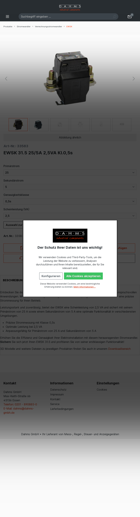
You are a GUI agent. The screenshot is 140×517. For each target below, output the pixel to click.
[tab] (14, 280)
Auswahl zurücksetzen (21, 225)
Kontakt (55, 399)
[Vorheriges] (6, 78)
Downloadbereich (119, 348)
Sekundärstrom (13, 180)
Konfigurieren (51, 276)
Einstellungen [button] (108, 383)
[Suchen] (114, 16)
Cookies (102, 389)
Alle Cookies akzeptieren (83, 276)
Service (55, 404)
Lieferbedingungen (62, 409)
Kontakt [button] (9, 383)
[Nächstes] (133, 78)
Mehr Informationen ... (85, 286)
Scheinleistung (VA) (16, 209)
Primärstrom (11, 166)
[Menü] (7, 16)
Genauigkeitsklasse (16, 195)
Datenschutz (58, 389)
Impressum (57, 394)
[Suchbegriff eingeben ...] (64, 16)
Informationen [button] (61, 383)
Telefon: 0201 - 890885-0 (20, 404)
